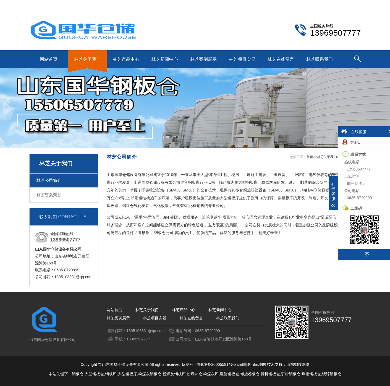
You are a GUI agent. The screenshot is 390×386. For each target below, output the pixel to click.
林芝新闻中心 (164, 59)
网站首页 (48, 59)
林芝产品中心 (126, 59)
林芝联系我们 (322, 4)
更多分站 (353, 4)
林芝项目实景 (242, 59)
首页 (310, 157)
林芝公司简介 (48, 180)
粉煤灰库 (211, 374)
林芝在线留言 (281, 59)
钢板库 (111, 374)
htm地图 (259, 364)
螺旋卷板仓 (250, 374)
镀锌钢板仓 (331, 374)
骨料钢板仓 (270, 374)
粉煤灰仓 (194, 374)
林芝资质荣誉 (48, 195)
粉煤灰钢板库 (174, 374)
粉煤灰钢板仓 (149, 374)
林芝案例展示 (203, 59)
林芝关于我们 (87, 59)
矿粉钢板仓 (290, 374)
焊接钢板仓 (311, 374)
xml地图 (244, 364)
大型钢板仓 (94, 374)
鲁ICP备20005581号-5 (216, 364)
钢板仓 (77, 374)
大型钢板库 (127, 374)
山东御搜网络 (298, 364)
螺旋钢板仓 (229, 374)
